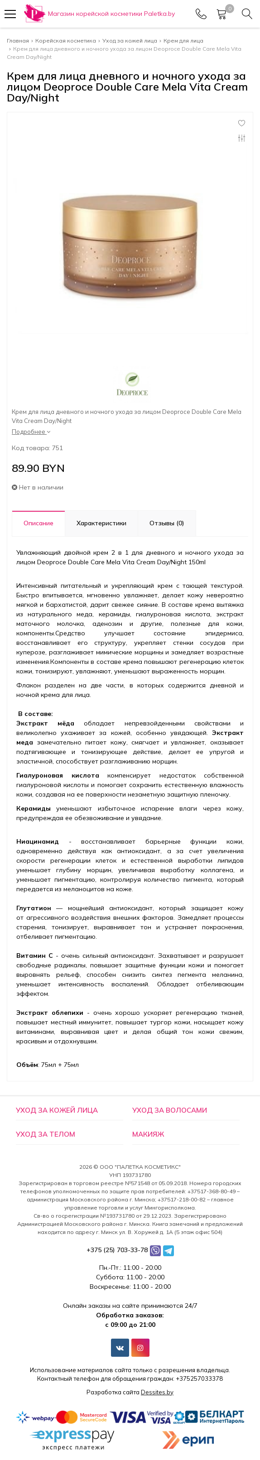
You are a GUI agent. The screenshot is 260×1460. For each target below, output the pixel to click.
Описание (38, 523)
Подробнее (31, 431)
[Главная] (99, 13)
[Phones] (201, 14)
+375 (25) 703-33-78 (117, 1250)
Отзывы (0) (166, 523)
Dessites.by (157, 1392)
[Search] (247, 14)
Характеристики (101, 523)
